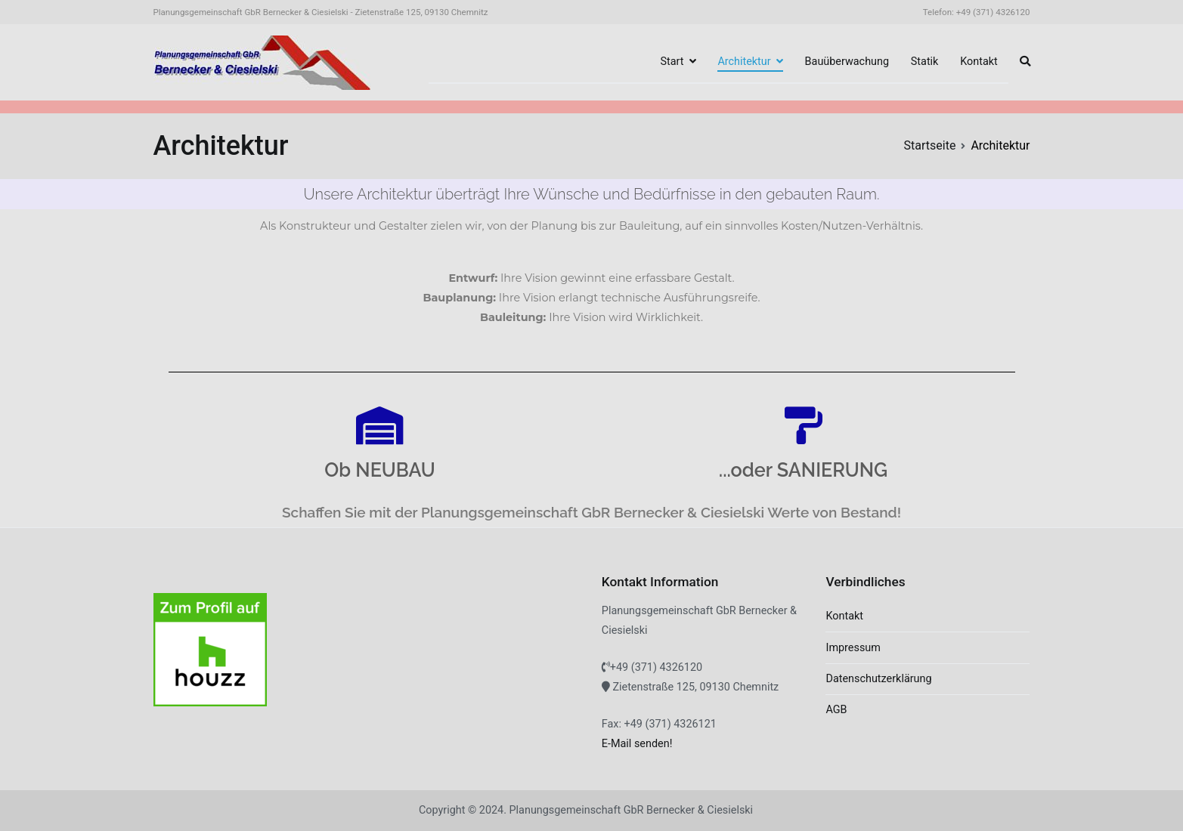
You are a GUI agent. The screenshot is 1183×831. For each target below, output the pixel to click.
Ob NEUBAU (379, 470)
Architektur (743, 61)
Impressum (852, 647)
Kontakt (979, 61)
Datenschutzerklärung (878, 678)
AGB (836, 709)
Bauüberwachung (847, 61)
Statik (925, 61)
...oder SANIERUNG (803, 470)
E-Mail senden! (637, 743)
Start (671, 61)
